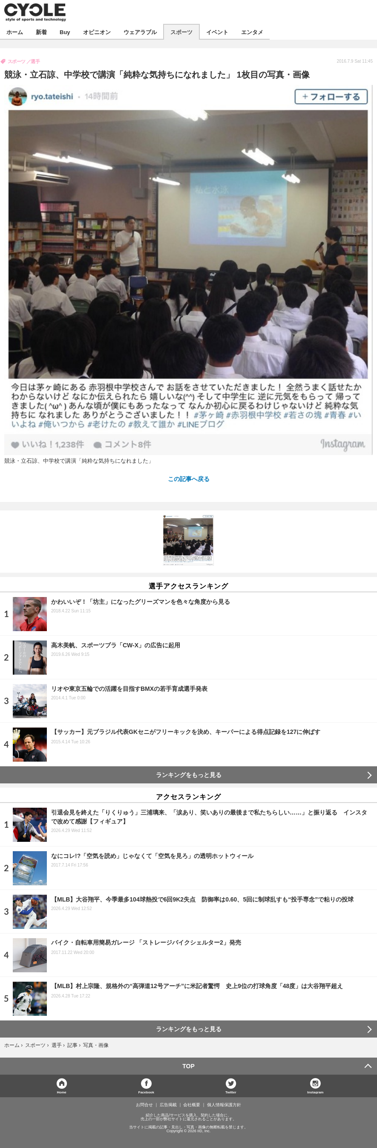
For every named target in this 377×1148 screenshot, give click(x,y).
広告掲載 (168, 1105)
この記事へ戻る (189, 478)
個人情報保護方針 (224, 1105)
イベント (217, 32)
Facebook (146, 1092)
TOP (188, 1066)
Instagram (315, 1092)
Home (61, 1092)
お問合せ (144, 1105)
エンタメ (252, 32)
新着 (41, 32)
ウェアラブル (140, 32)
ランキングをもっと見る (189, 774)
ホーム (14, 32)
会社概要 (191, 1105)
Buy (65, 32)
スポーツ (181, 32)
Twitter (230, 1092)
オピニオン (97, 32)
